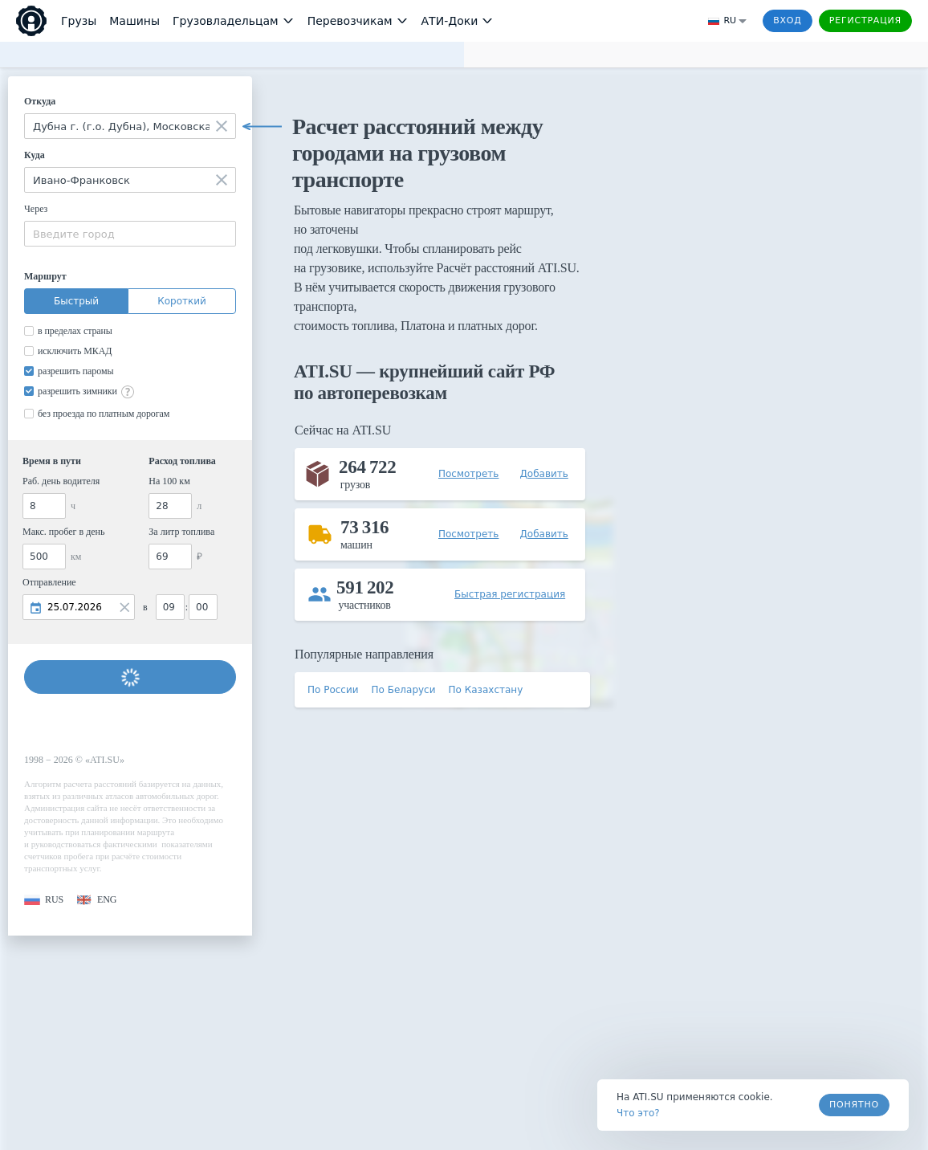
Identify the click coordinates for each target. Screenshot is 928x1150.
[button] (43, 900)
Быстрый (76, 301)
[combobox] (130, 126)
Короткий (181, 301)
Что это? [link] (638, 1113)
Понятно (854, 1104)
